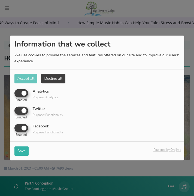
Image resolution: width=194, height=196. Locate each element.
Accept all (26, 78)
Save (21, 151)
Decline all (53, 78)
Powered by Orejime (167, 150)
